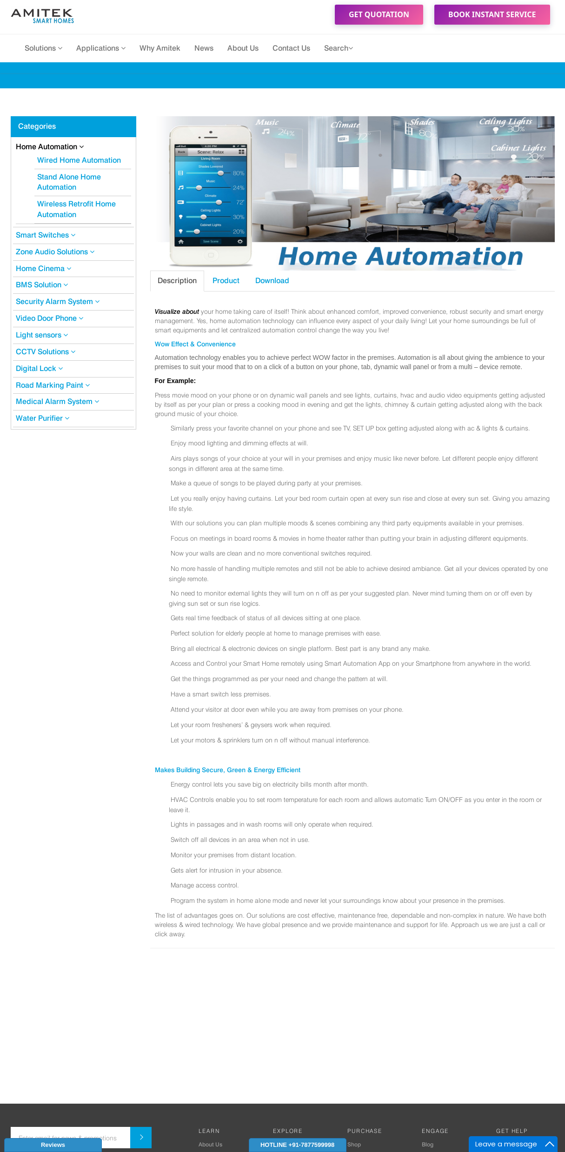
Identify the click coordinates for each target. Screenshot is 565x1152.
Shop (354, 1144)
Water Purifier (42, 418)
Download (272, 280)
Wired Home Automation (79, 160)
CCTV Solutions (45, 351)
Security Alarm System (58, 301)
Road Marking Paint (53, 385)
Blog (427, 1144)
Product (226, 280)
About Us (243, 48)
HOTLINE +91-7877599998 (297, 1144)
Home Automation (50, 146)
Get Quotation (379, 14)
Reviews (53, 1144)
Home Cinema (43, 268)
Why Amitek (160, 48)
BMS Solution (42, 284)
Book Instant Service (492, 14)
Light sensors (42, 335)
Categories (37, 126)
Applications (101, 48)
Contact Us (291, 48)
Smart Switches (45, 235)
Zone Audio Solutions (55, 251)
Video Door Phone (49, 318)
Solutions (43, 48)
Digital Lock (39, 368)
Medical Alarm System (57, 401)
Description (177, 280)
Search (338, 48)
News (203, 48)
